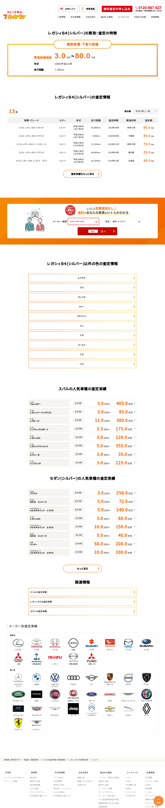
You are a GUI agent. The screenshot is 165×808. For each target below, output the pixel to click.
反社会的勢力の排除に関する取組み (120, 803)
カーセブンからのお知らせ (14, 718)
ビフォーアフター (132, 733)
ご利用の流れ (131, 736)
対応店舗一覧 (131, 725)
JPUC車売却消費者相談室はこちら (111, 759)
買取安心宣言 (35, 722)
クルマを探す (59, 718)
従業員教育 (103, 747)
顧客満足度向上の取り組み (109, 744)
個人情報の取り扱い (57, 803)
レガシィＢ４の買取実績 (78, 702)
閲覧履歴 (90, 8)
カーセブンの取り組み (107, 736)
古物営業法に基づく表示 (94, 803)
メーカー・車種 (60, 221)
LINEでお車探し (60, 733)
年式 (107, 221)
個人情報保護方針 (39, 803)
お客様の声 (82, 725)
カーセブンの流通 (106, 729)
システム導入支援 (151, 747)
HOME (7, 713)
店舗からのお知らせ (85, 722)
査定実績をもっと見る (82, 174)
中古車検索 (76, 17)
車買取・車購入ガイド (153, 740)
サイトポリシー (142, 803)
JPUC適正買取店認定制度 (109, 740)
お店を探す (91, 17)
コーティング (123, 17)
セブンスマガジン (151, 736)
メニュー (129, 718)
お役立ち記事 (140, 17)
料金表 (129, 729)
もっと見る (82, 520)
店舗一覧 (81, 718)
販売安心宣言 (59, 725)
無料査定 (33, 718)
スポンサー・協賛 (151, 722)
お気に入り (70, 8)
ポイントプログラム (37, 733)
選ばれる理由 (107, 17)
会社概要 (148, 718)
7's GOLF (148, 733)
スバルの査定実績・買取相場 (53, 702)
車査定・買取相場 (31, 702)
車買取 (62, 17)
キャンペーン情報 (10, 722)
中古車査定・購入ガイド (39, 736)
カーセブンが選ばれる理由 (109, 718)
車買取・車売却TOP (12, 702)
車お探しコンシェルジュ (63, 729)
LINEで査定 (34, 729)
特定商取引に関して (75, 803)
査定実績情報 (35, 725)
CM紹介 (148, 725)
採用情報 (155, 17)
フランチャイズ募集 (152, 744)
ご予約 (128, 722)
